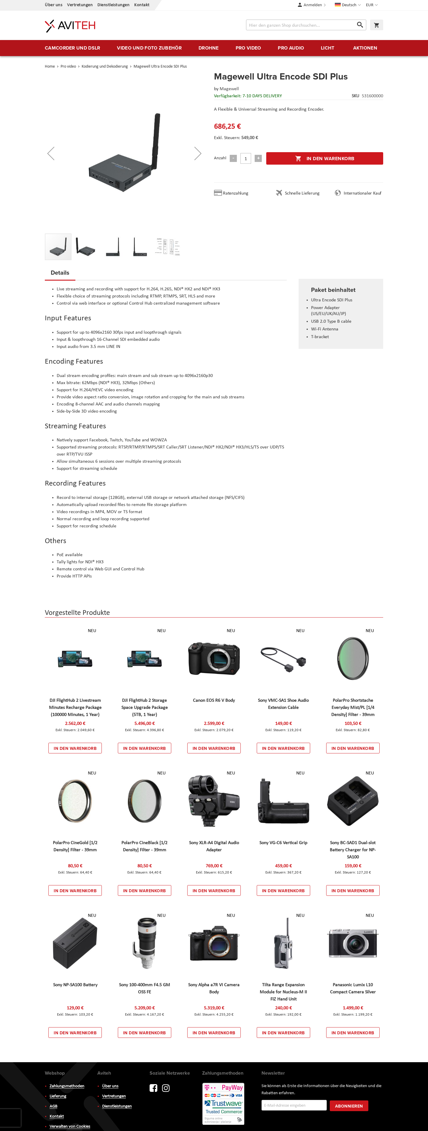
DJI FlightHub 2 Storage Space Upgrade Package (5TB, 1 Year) (144, 707)
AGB (53, 1106)
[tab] (60, 274)
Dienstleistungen (113, 5)
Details (60, 272)
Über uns (53, 5)
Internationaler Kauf (362, 193)
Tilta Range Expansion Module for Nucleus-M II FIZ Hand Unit (283, 992)
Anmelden (313, 5)
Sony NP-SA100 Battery (75, 985)
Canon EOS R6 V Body (214, 700)
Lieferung (58, 1096)
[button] (372, 5)
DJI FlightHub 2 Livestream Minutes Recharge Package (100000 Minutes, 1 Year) (75, 707)
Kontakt (142, 5)
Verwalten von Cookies (70, 1126)
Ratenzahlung (235, 193)
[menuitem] (72, 48)
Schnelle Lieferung (302, 193)
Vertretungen (80, 5)
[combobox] (306, 25)
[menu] (214, 48)
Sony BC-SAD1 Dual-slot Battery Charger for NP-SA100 (353, 850)
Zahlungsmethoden (67, 1086)
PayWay (223, 1104)
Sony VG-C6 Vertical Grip (283, 843)
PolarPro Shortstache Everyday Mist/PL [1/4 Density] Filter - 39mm (353, 707)
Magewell (229, 89)
